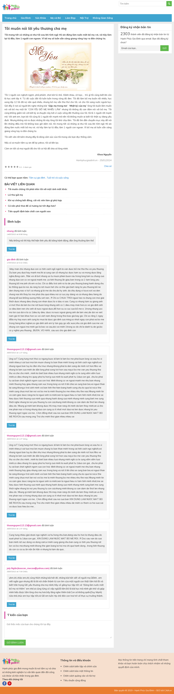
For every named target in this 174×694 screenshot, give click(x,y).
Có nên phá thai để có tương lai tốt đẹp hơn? (32, 205)
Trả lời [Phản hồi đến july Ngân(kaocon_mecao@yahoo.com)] (11, 604)
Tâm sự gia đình (37, 177)
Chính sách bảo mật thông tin (78, 671)
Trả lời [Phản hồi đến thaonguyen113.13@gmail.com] (11, 425)
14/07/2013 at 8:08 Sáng (17, 234)
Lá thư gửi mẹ (15, 194)
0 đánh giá (25, 167)
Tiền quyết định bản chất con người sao (29, 211)
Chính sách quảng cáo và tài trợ (79, 675)
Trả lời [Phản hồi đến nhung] (11, 249)
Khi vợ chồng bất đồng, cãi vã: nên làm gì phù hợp (35, 200)
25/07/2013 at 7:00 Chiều (17, 571)
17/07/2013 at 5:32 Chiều (17, 263)
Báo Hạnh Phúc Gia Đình (29, 7)
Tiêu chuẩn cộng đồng (74, 680)
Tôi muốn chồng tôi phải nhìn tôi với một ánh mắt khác (37, 189)
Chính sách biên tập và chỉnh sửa (80, 666)
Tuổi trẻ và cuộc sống (58, 177)
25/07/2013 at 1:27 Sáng (17, 353)
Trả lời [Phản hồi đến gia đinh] (11, 339)
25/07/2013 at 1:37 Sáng (17, 529)
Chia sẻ (108, 166)
